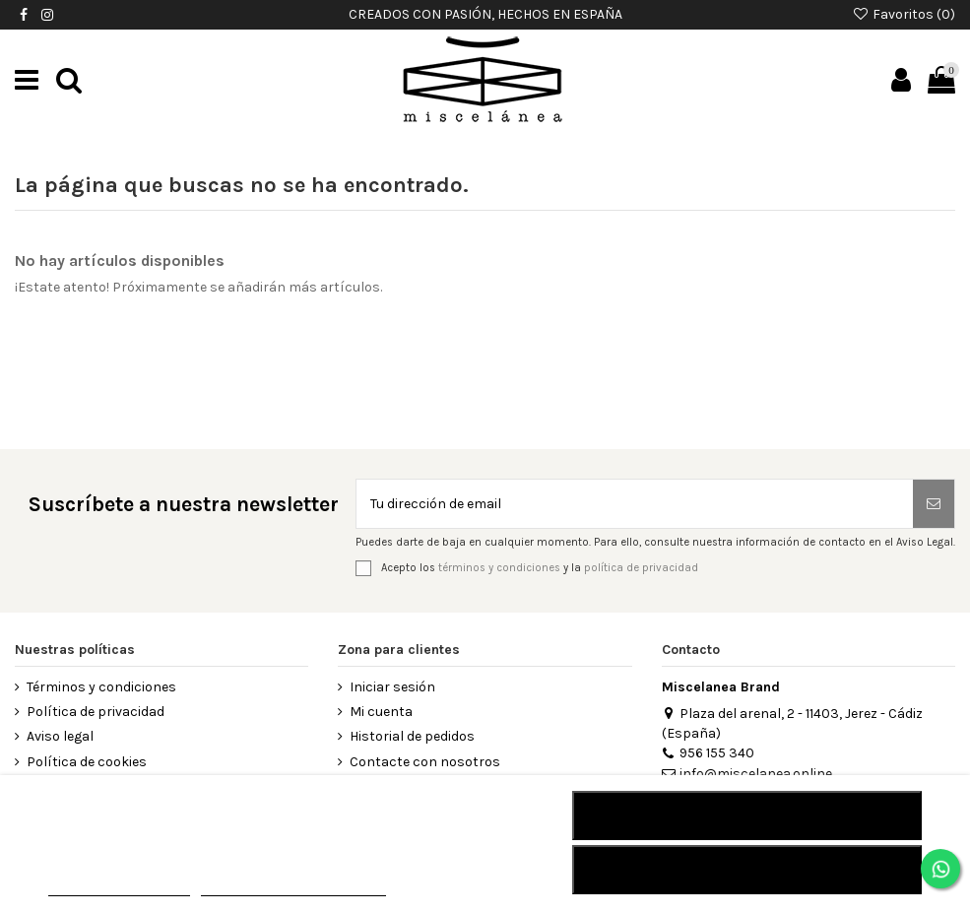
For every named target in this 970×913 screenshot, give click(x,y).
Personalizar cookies (293, 887)
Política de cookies (87, 761)
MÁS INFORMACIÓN (118, 887)
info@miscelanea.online (747, 773)
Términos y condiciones (101, 687)
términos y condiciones (499, 567)
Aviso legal (60, 736)
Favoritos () (903, 14)
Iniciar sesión (392, 687)
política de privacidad (641, 567)
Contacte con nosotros (425, 761)
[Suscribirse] (933, 504)
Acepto (747, 870)
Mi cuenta (381, 711)
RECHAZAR (747, 815)
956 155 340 (708, 753)
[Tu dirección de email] (634, 504)
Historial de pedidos (412, 736)
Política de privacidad (95, 711)
